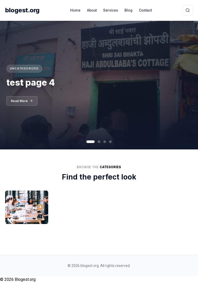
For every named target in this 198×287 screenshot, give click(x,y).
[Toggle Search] (188, 10)
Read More (22, 102)
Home (75, 10)
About (92, 10)
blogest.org (22, 10)
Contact (145, 10)
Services (110, 10)
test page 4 (30, 82)
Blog (129, 10)
